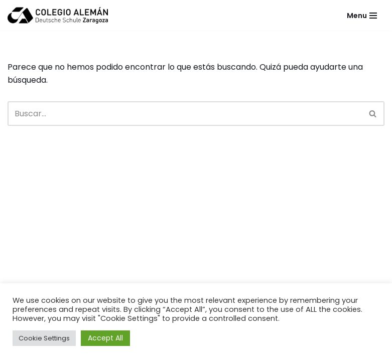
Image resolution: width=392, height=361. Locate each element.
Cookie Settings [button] (44, 338)
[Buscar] (185, 113)
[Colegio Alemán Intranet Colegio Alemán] (58, 15)
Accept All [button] (105, 338)
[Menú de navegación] (361, 15)
